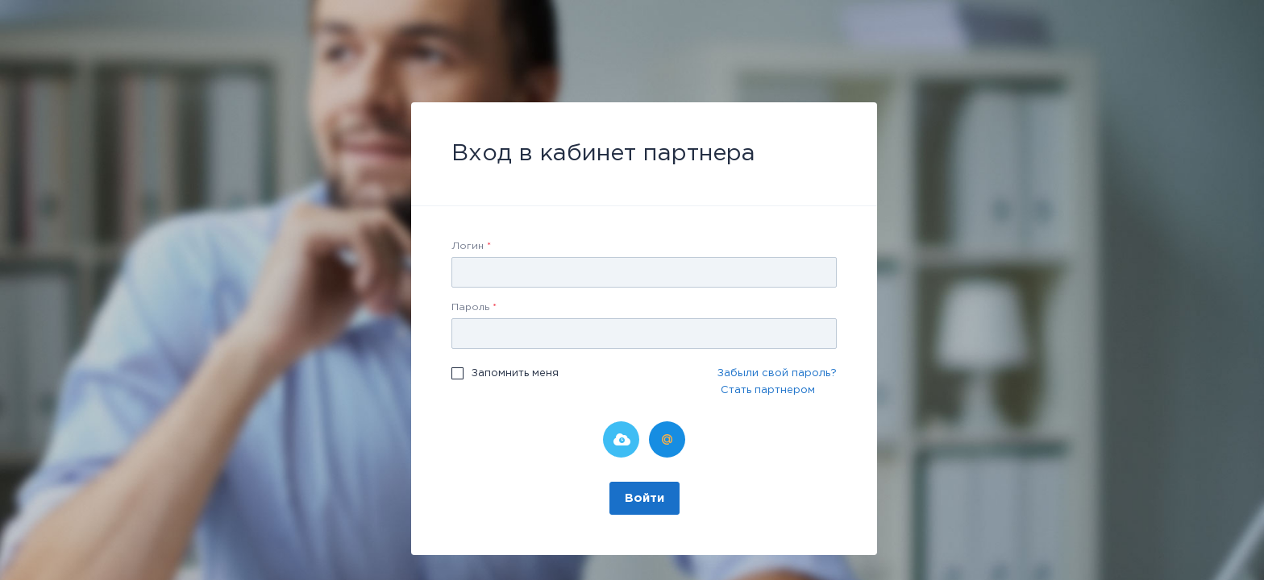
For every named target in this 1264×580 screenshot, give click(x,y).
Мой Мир (667, 439)
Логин (471, 246)
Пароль (474, 307)
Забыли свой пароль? (777, 373)
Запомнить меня (515, 373)
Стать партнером (768, 390)
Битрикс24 (621, 439)
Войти (644, 498)
